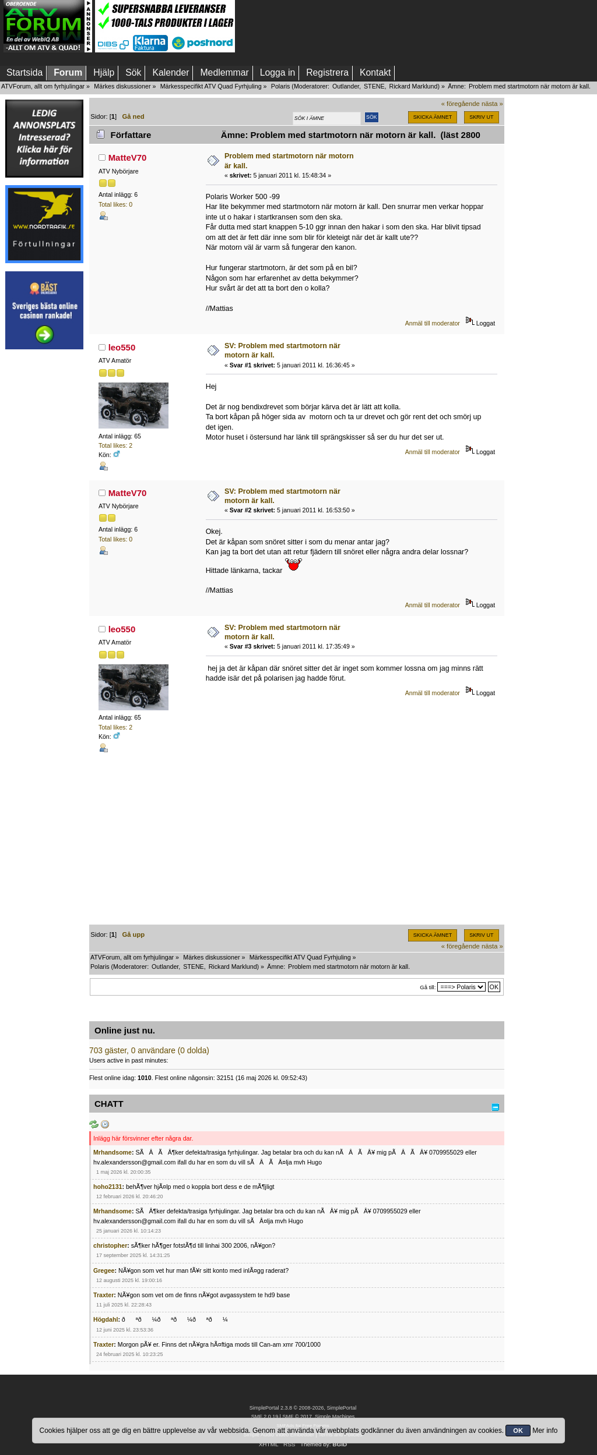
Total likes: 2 (115, 445)
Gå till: (428, 987)
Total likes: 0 (115, 204)
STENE (374, 86)
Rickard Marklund (413, 86)
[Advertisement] (44, 531)
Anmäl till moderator (432, 323)
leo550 (122, 347)
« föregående (460, 103)
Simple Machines (334, 1416)
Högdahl (105, 1319)
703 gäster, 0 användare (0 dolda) (149, 1050)
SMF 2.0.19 (264, 1416)
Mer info (544, 1430)
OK (518, 1430)
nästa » (492, 103)
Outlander (345, 86)
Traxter (103, 1294)
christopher (110, 1245)
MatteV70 (127, 157)
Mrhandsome (112, 1152)
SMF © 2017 (296, 1416)
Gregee (104, 1270)
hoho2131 (107, 1186)
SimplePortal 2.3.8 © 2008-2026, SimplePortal (303, 1408)
